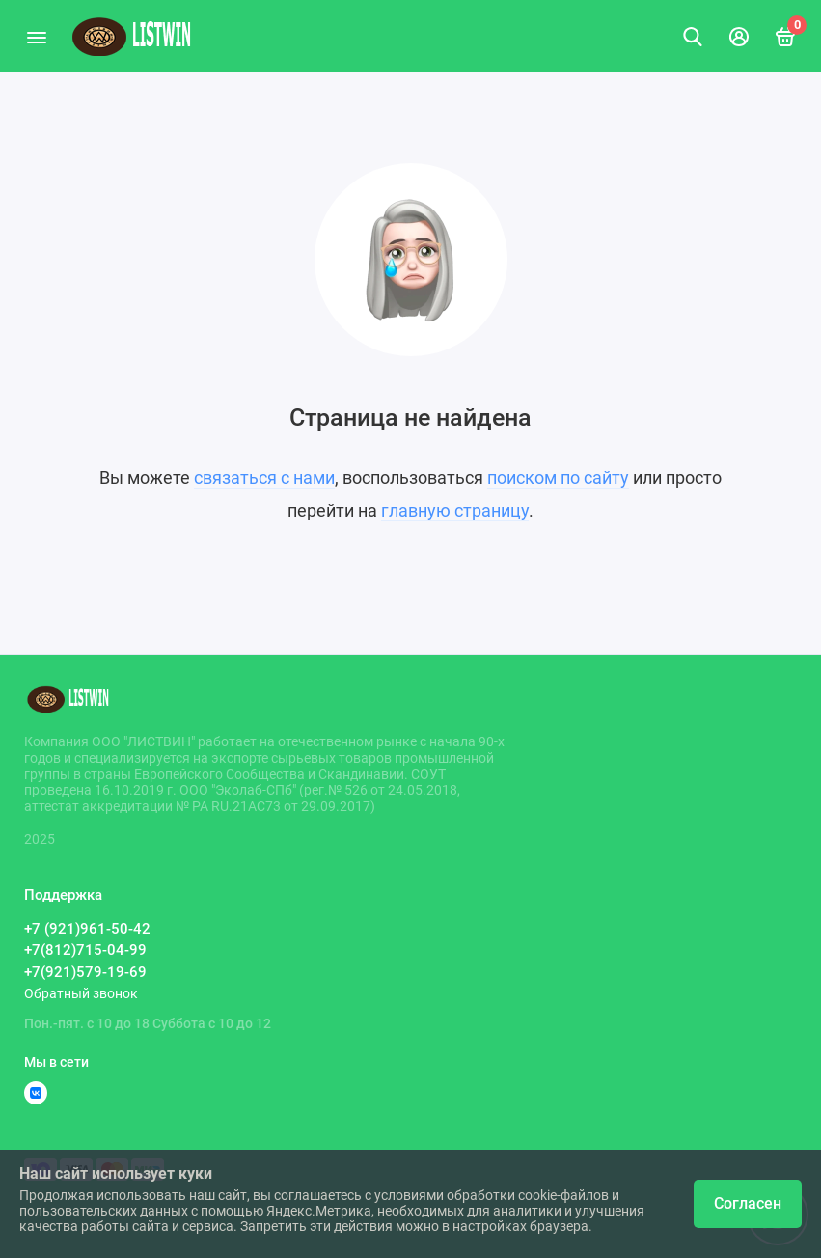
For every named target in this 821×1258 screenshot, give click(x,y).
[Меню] (36, 36)
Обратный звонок (81, 993)
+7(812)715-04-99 (85, 950)
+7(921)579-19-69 (85, 972)
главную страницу (455, 510)
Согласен (747, 1203)
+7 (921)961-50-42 (87, 928)
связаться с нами (264, 477)
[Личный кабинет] (739, 36)
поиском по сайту (558, 477)
